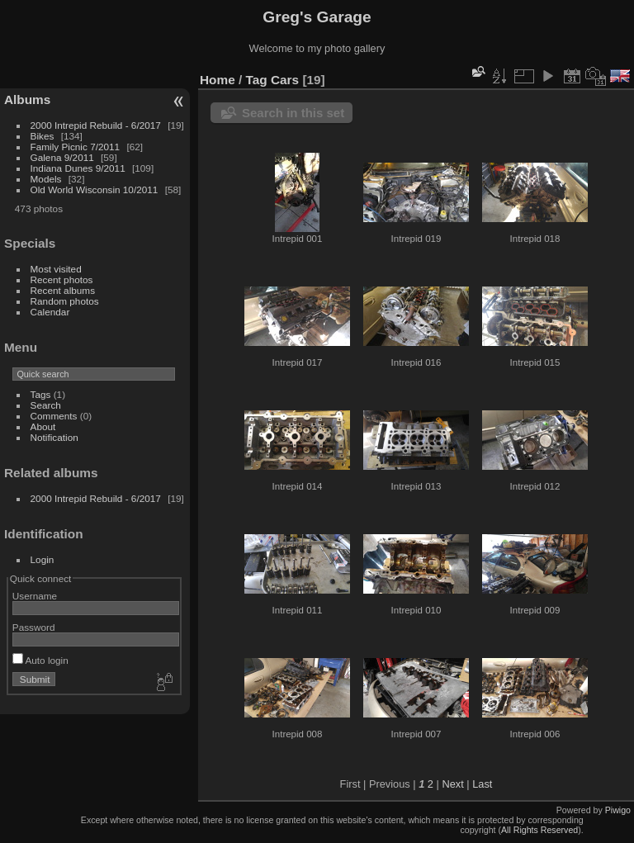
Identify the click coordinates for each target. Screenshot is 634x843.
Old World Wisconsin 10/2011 (94, 189)
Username (34, 595)
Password (33, 627)
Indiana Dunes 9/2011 (78, 168)
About (43, 426)
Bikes (42, 135)
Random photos (65, 301)
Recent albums (63, 290)
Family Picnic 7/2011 (76, 146)
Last (482, 784)
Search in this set (293, 113)
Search (46, 405)
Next (452, 784)
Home (217, 80)
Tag (256, 80)
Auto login (40, 660)
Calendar (50, 311)
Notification (54, 437)
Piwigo (618, 810)
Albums (27, 99)
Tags (41, 394)
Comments (54, 415)
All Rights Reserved (539, 830)
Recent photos (62, 279)
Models (46, 178)
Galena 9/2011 (62, 157)
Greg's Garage (317, 17)
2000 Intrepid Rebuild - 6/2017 (96, 125)
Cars (285, 80)
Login (42, 559)
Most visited (56, 268)
